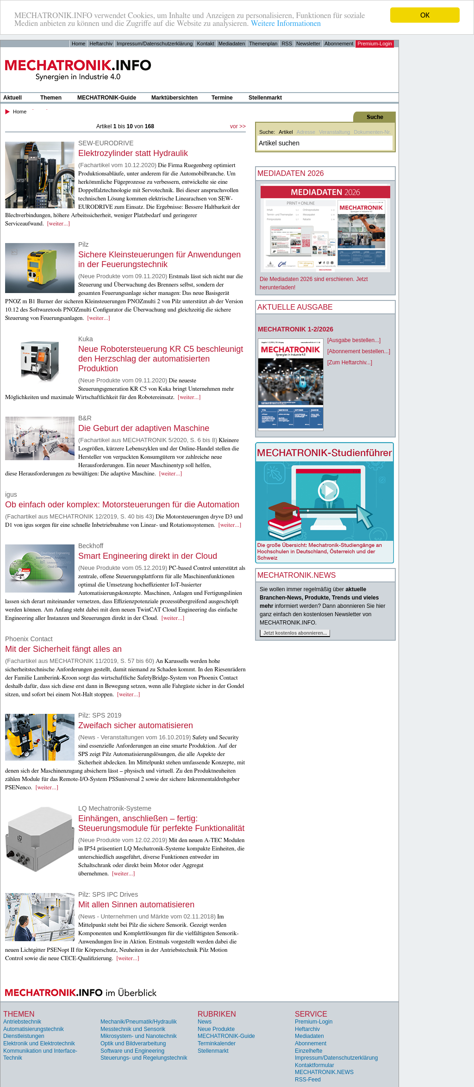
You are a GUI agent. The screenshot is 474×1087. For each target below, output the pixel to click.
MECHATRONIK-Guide (106, 97)
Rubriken (217, 1014)
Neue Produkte (216, 1029)
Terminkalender (217, 1043)
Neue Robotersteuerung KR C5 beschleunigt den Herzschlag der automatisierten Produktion (160, 358)
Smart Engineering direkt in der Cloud (147, 556)
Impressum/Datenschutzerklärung (155, 43)
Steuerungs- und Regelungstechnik (143, 1058)
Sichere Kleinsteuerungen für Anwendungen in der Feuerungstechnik (159, 259)
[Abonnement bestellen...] (358, 351)
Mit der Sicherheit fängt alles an (63, 649)
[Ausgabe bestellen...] (353, 340)
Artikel (286, 132)
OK (425, 15)
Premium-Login (374, 43)
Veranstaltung (334, 132)
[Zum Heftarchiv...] (349, 362)
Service (311, 1014)
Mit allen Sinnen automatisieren (136, 904)
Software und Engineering (132, 1051)
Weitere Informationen (286, 23)
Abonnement (338, 43)
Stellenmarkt (265, 97)
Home (78, 43)
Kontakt (205, 43)
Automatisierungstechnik (33, 1029)
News (205, 1021)
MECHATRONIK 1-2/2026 (295, 329)
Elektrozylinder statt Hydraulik (133, 153)
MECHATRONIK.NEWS (324, 1072)
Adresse (306, 132)
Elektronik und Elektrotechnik (39, 1043)
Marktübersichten (174, 97)
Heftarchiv (100, 43)
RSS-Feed (308, 1079)
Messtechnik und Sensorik (132, 1029)
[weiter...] (58, 224)
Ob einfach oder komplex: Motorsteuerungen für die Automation (122, 504)
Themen (51, 97)
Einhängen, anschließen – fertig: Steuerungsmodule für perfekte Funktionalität (161, 823)
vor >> (238, 126)
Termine (222, 97)
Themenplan (263, 43)
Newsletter (308, 43)
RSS (286, 43)
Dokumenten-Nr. (372, 132)
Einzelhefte (308, 1051)
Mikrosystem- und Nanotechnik (138, 1036)
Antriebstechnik (22, 1021)
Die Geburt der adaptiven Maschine (143, 428)
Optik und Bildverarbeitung (133, 1043)
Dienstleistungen (23, 1036)
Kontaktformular (314, 1065)
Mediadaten (231, 43)
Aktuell (12, 97)
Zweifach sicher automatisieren (135, 725)
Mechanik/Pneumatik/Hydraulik (138, 1021)
